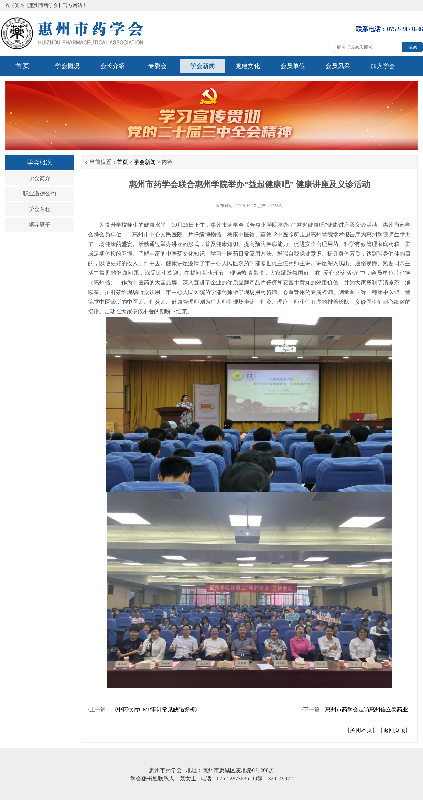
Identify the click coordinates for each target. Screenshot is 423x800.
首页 (122, 162)
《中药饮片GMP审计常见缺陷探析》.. (157, 709)
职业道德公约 (39, 193)
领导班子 (40, 224)
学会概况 (67, 66)
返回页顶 (394, 730)
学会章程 (40, 209)
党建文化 (247, 66)
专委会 (157, 66)
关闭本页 (361, 730)
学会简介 (40, 178)
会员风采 (337, 66)
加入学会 (382, 66)
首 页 (22, 66)
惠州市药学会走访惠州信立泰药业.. (368, 709)
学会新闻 (202, 66)
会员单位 (292, 66)
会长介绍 (112, 66)
